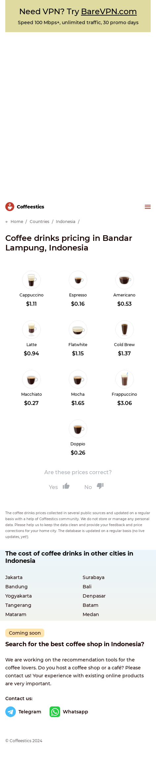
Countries (39, 221)
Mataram (15, 614)
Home (17, 221)
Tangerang (18, 605)
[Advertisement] (78, 113)
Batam (90, 605)
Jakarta (13, 577)
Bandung (16, 587)
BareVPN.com (109, 11)
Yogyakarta (18, 596)
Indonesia (65, 221)
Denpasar (94, 596)
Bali (87, 587)
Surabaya (93, 577)
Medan (91, 614)
